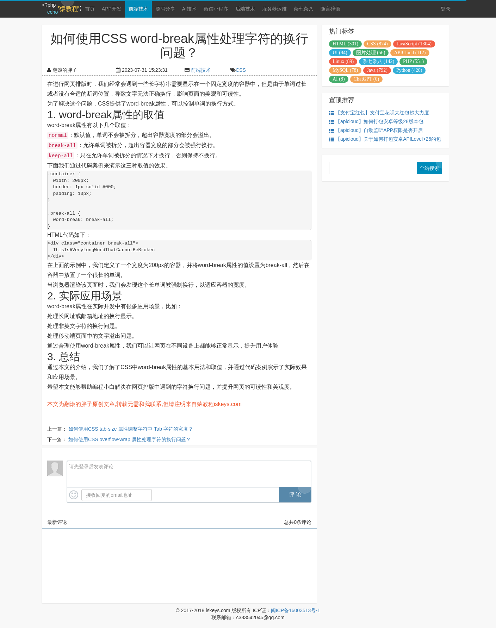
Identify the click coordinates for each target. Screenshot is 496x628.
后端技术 (245, 9)
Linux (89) (343, 61)
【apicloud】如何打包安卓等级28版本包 (376, 122)
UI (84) (340, 52)
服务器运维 (274, 9)
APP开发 (112, 9)
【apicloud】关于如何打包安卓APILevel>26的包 (385, 139)
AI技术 (189, 9)
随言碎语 (330, 9)
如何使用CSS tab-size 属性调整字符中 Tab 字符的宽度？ (130, 429)
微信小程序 (216, 9)
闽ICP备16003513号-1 (295, 610)
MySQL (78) (345, 70)
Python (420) (409, 70)
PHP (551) (413, 61)
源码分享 (165, 9)
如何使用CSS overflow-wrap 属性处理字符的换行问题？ (129, 439)
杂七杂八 (304, 9)
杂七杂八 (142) (378, 61)
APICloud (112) (410, 52)
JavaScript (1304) (414, 43)
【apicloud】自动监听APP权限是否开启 (376, 130)
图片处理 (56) (370, 52)
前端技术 (138, 9)
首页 (90, 9)
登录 (446, 9)
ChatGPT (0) (366, 79)
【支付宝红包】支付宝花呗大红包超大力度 (379, 113)
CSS (241, 70)
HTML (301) (345, 43)
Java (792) (377, 70)
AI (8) (339, 79)
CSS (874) (377, 43)
